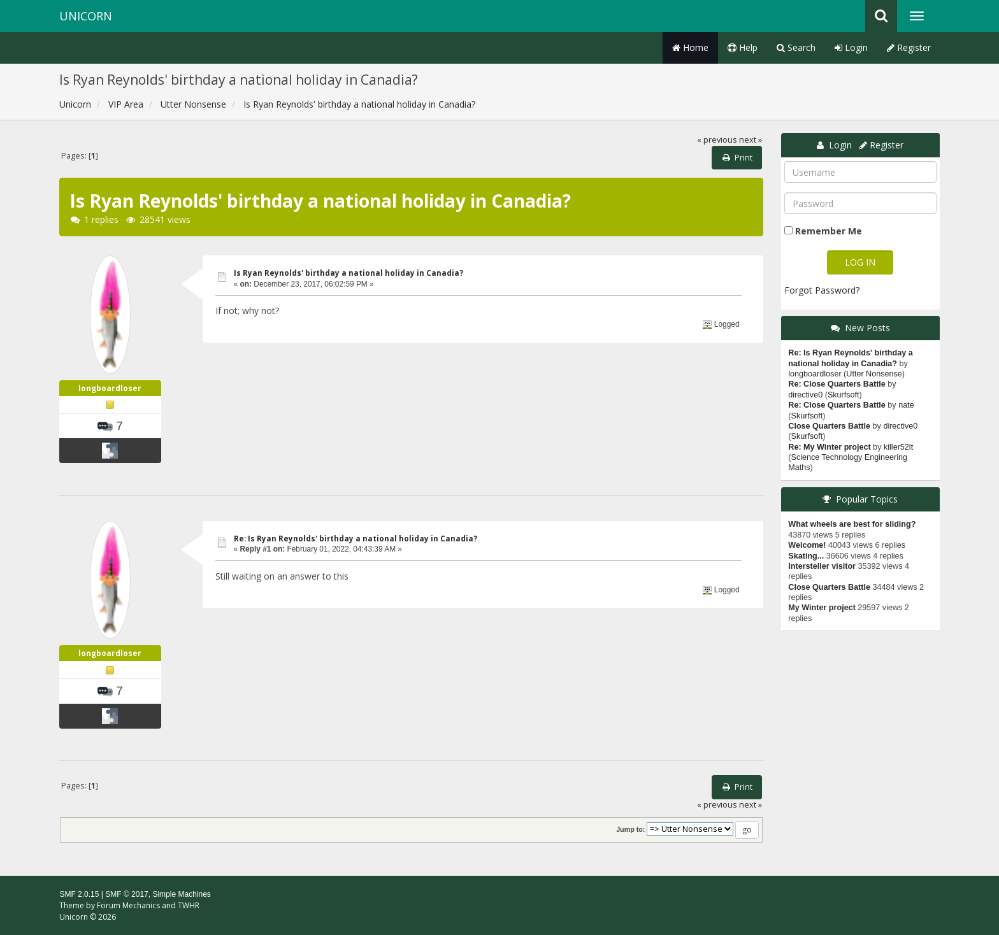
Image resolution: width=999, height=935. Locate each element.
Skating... (806, 556)
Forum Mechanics (128, 905)
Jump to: (630, 829)
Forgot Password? (821, 290)
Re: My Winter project (829, 447)
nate (906, 405)
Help (743, 47)
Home (690, 47)
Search (796, 47)
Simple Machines (181, 894)
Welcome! (807, 545)
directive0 (805, 394)
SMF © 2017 (126, 894)
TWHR (188, 905)
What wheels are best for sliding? (852, 524)
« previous (717, 139)
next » (750, 139)
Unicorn (85, 16)
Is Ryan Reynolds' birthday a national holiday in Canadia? (348, 273)
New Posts (867, 328)
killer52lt (898, 447)
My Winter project (822, 607)
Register (909, 47)
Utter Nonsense (874, 373)
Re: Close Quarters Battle (837, 384)
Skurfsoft (843, 394)
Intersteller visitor (822, 566)
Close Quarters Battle (829, 426)
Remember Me (828, 231)
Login (851, 47)
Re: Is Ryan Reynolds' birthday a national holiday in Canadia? (355, 538)
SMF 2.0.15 (79, 894)
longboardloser (109, 388)
